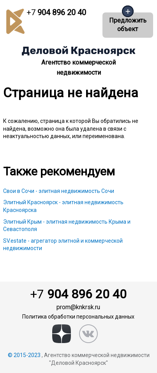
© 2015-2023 (24, 355)
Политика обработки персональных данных (78, 316)
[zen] (61, 333)
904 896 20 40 (56, 12)
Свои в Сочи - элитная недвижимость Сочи (58, 191)
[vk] (88, 333)
